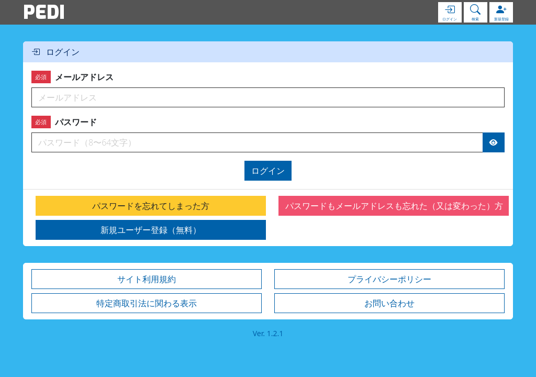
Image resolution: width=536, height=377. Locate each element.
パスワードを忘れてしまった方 (150, 206)
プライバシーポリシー (389, 279)
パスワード (64, 122)
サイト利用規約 (146, 279)
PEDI (44, 12)
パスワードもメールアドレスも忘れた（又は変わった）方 (394, 206)
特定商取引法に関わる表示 (146, 303)
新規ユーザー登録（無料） (150, 230)
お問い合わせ (389, 303)
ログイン (268, 170)
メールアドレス (72, 77)
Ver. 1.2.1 (268, 333)
